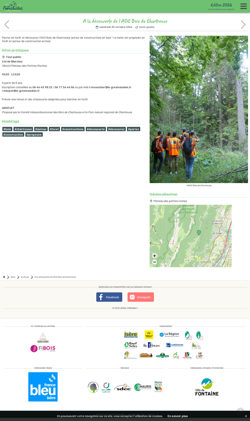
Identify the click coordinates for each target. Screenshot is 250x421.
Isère (13, 277)
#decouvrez (116, 129)
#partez (133, 129)
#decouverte (96, 129)
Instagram (140, 297)
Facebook (108, 297)
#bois (7, 129)
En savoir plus (178, 416)
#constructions (72, 129)
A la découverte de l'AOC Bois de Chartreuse (55, 277)
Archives (25, 277)
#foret (54, 129)
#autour (40, 129)
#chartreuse (23, 129)
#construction (13, 134)
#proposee (34, 134)
